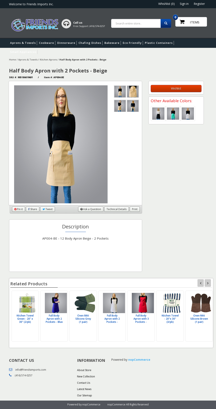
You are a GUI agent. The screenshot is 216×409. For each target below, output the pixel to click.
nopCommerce (139, 360)
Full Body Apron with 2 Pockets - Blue (54, 319)
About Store (84, 370)
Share (32, 209)
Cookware (47, 43)
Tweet (48, 209)
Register (199, 4)
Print (134, 209)
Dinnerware (67, 43)
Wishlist (176, 88)
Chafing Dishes (91, 43)
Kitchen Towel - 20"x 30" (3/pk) (170, 319)
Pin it (18, 209)
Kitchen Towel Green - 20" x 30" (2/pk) (25, 319)
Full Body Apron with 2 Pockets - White (112, 320)
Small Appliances (24, 52)
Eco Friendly (133, 43)
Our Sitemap (84, 395)
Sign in (184, 4)
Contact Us (83, 383)
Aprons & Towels (23, 43)
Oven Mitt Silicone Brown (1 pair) (199, 319)
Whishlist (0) (166, 4)
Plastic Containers (159, 43)
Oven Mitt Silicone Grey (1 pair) (83, 319)
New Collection (86, 376)
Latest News (84, 389)
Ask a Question (90, 209)
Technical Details (117, 209)
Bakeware (112, 43)
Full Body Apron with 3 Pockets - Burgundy (141, 320)
